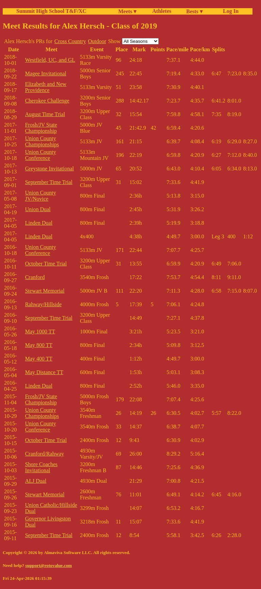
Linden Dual (38, 223)
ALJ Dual (36, 481)
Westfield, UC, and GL (50, 60)
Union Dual (38, 209)
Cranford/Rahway (44, 454)
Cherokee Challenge (47, 101)
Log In (229, 11)
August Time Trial (45, 114)
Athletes (161, 11)
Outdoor (97, 41)
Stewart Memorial (45, 291)
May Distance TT (44, 372)
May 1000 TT (40, 331)
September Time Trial (49, 182)
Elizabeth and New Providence (46, 87)
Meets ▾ (127, 11)
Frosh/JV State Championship (41, 128)
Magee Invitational (45, 73)
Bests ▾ (194, 11)
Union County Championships (42, 141)
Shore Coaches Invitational (41, 467)
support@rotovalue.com (48, 565)
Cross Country (70, 41)
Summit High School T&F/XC (51, 11)
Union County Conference (40, 155)
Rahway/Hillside (43, 304)
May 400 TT (39, 359)
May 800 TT (39, 345)
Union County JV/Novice (40, 196)
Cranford (35, 277)
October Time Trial (46, 263)
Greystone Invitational (49, 168)
